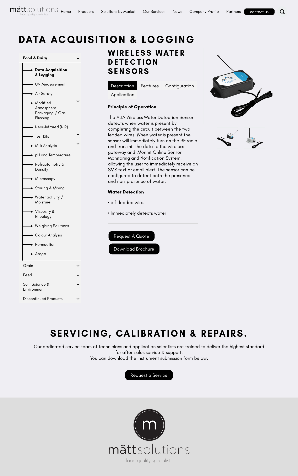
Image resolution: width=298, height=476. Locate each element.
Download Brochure (134, 249)
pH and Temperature (53, 154)
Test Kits (42, 136)
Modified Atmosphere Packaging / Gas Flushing (50, 110)
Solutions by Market (118, 11)
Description (122, 86)
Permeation (45, 244)
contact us (259, 11)
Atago (40, 253)
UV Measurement (50, 84)
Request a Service (149, 375)
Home (66, 11)
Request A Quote (131, 236)
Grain (28, 265)
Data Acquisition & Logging (51, 72)
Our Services (154, 11)
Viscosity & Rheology (45, 214)
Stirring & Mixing (50, 187)
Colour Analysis (48, 234)
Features (150, 86)
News (177, 11)
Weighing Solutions (52, 225)
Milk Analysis (46, 145)
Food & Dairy (35, 57)
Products (86, 11)
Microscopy (45, 178)
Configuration (179, 86)
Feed (27, 274)
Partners (233, 11)
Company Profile (204, 11)
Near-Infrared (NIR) (51, 126)
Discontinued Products (43, 298)
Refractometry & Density (49, 167)
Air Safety (44, 93)
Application (122, 94)
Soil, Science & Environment (36, 287)
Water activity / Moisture (49, 199)
